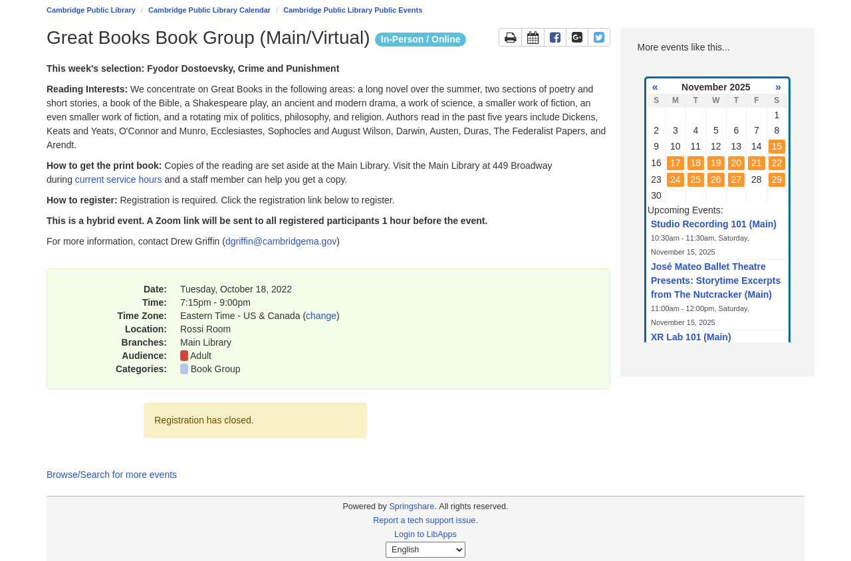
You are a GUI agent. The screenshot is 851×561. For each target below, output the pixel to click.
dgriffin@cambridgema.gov (280, 241)
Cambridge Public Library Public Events (352, 10)
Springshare (411, 506)
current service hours (118, 179)
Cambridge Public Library (91, 10)
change (321, 315)
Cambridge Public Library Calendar (209, 10)
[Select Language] (425, 550)
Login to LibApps (425, 534)
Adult (200, 355)
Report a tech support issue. (425, 520)
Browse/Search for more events (112, 474)
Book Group (216, 369)
